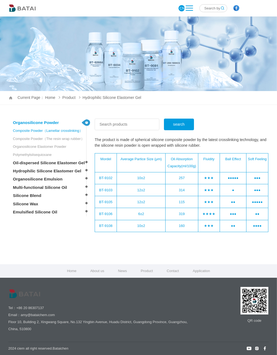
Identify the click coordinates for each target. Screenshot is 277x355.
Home (72, 271)
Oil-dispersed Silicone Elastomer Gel (49, 162)
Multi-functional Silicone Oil (40, 187)
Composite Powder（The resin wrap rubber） (48, 139)
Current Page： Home (39, 97)
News (122, 271)
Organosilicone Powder (36, 122)
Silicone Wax (25, 204)
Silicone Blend (27, 195)
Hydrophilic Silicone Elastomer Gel (112, 97)
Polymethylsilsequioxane (32, 155)
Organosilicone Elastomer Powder (39, 147)
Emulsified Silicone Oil (35, 212)
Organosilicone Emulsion (37, 179)
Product (71, 97)
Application (201, 271)
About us (97, 271)
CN (182, 8)
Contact (173, 271)
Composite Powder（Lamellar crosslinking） (48, 131)
